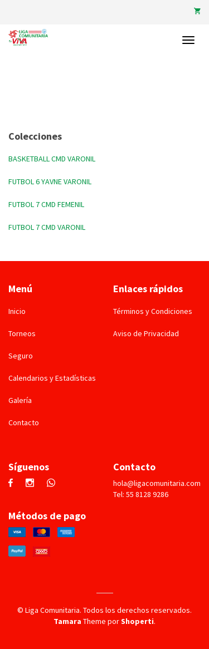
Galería (20, 400)
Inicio (17, 311)
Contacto (23, 422)
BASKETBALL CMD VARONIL (51, 159)
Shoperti (137, 621)
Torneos (22, 333)
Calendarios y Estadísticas (52, 378)
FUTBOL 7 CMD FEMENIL (46, 204)
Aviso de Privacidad (146, 333)
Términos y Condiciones (152, 311)
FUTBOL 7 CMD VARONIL (46, 227)
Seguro (20, 356)
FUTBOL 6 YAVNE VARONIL (49, 181)
